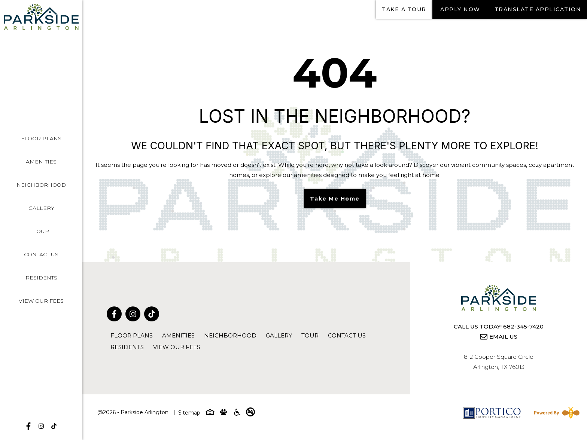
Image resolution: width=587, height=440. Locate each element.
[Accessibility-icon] (236, 413)
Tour (41, 231)
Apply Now (460, 9)
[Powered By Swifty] (555, 412)
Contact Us (41, 254)
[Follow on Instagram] (41, 426)
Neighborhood (41, 184)
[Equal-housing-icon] (210, 413)
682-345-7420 (523, 326)
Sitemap (189, 412)
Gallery (41, 208)
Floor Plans (41, 138)
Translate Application (538, 9)
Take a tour (404, 9)
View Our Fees (41, 300)
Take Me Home (335, 198)
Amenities (41, 161)
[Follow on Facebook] (28, 426)
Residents (41, 277)
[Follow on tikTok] (53, 426)
